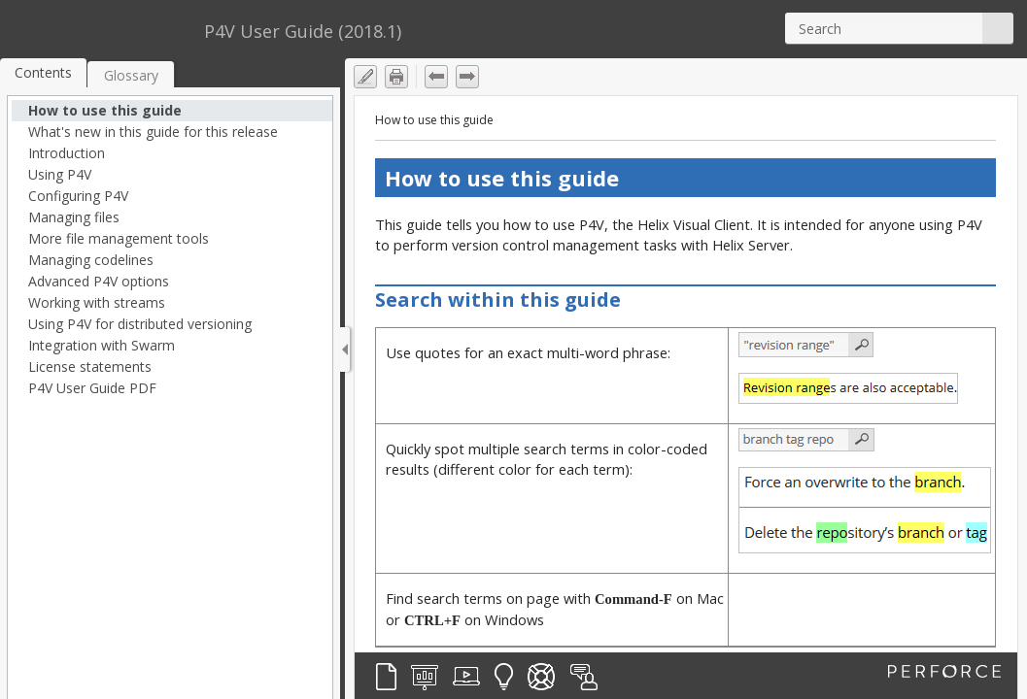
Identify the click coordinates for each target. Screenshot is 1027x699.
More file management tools (118, 238)
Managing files (74, 217)
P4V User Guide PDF (92, 388)
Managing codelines (91, 259)
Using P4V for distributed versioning (140, 324)
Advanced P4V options (98, 281)
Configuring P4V (78, 195)
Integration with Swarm (101, 345)
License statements (90, 366)
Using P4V (59, 174)
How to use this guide (105, 110)
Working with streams (96, 302)
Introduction (66, 153)
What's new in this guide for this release (153, 131)
